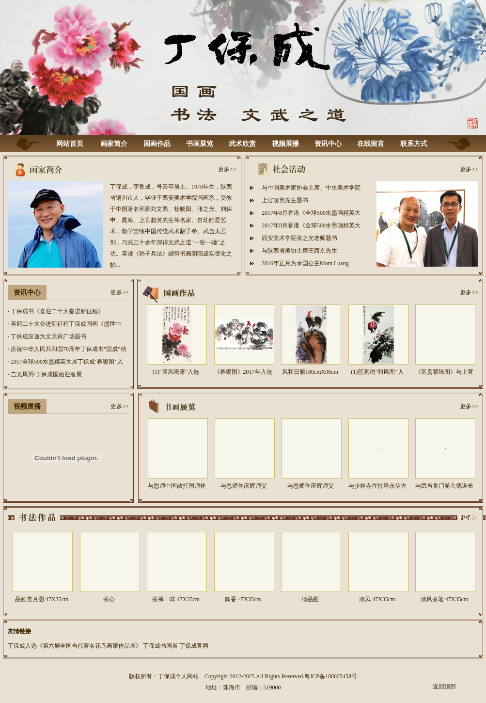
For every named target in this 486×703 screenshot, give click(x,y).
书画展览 (199, 143)
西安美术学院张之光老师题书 (299, 238)
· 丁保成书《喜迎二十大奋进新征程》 (56, 311)
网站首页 (69, 143)
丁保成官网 (193, 645)
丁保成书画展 (160, 645)
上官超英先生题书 (285, 200)
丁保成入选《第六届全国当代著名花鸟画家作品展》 (74, 645)
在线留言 (370, 143)
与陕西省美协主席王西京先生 (299, 250)
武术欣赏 (242, 143)
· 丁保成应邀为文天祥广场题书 (47, 336)
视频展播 (285, 143)
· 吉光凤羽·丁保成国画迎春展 (45, 374)
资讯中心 (328, 143)
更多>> (227, 169)
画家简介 (113, 143)
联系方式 (413, 143)
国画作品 (157, 143)
